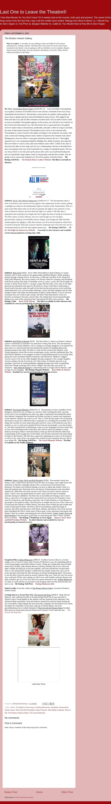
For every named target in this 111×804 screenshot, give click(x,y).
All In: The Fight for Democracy (23, 707)
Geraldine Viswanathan (60, 707)
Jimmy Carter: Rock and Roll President (20, 710)
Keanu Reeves (41, 710)
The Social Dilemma (37, 713)
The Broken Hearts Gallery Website (36, 160)
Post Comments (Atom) (24, 797)
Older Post (67, 792)
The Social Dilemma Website (50, 440)
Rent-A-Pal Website (27, 301)
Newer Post (11, 792)
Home (39, 792)
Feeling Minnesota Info (44, 584)
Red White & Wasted (56, 710)
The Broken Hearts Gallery (18, 713)
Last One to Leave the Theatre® (33, 12)
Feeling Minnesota (42, 707)
